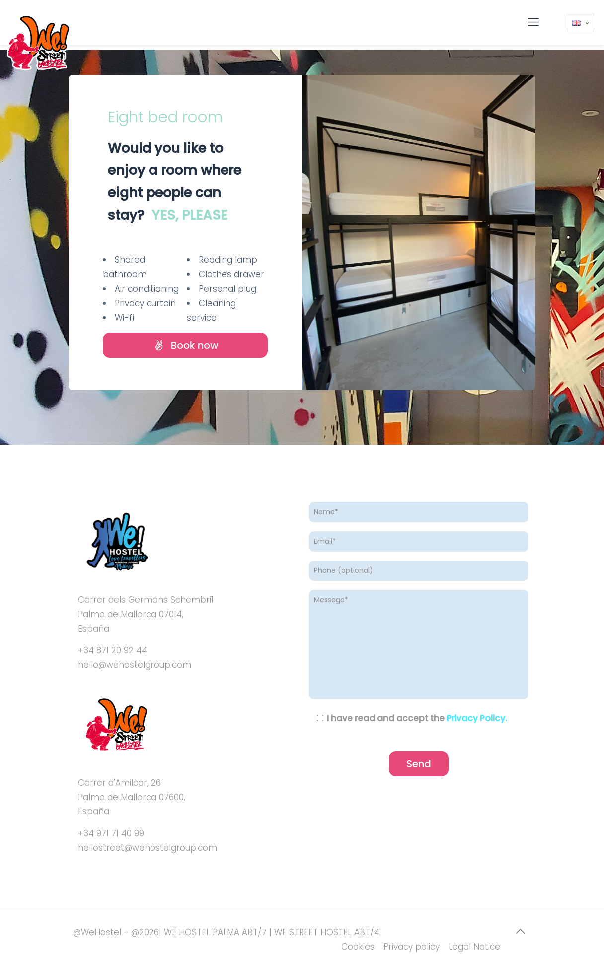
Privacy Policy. (477, 718)
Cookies (358, 947)
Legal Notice (474, 947)
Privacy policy (411, 947)
